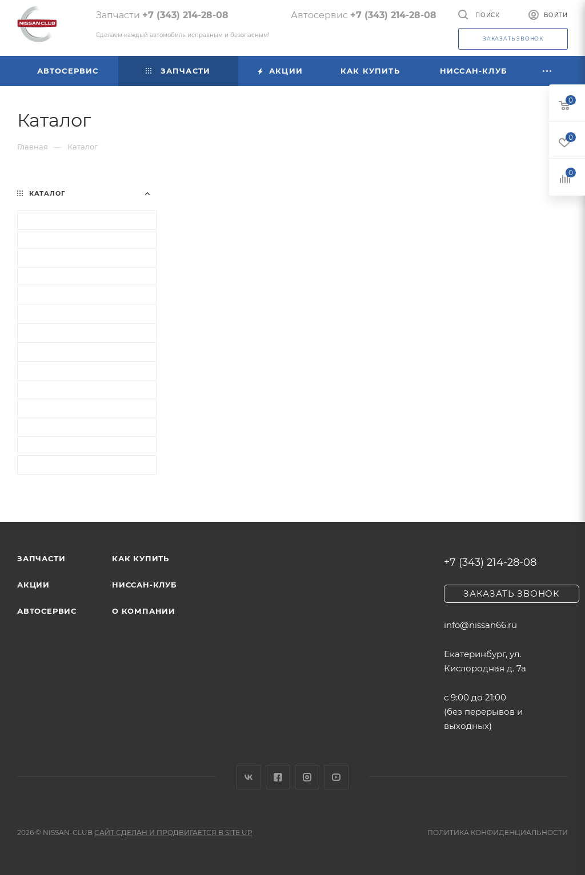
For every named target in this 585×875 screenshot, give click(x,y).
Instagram (307, 777)
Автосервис (47, 610)
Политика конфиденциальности (497, 832)
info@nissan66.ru (480, 624)
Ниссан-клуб (144, 584)
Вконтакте (249, 777)
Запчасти (41, 558)
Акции (33, 584)
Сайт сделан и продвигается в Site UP (173, 832)
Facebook (278, 777)
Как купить (140, 558)
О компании (143, 610)
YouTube (336, 777)
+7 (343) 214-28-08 (185, 15)
